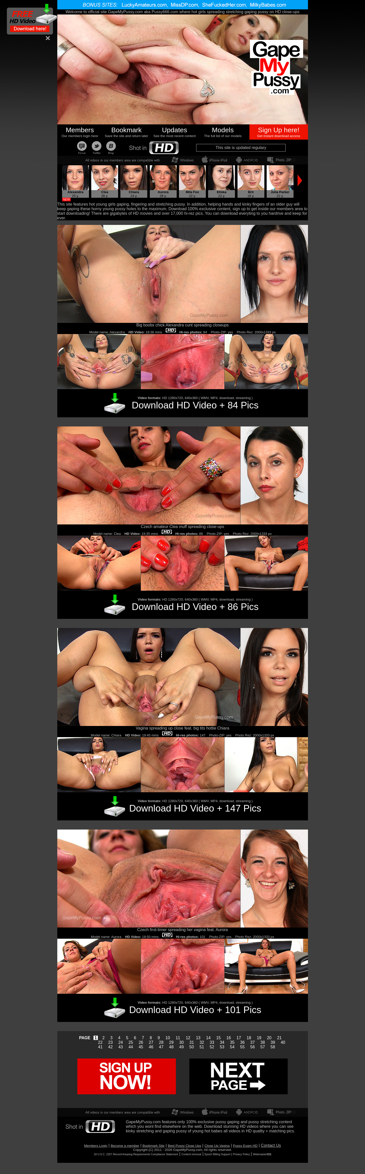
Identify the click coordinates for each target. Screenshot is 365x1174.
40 (283, 1042)
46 (151, 1047)
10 (168, 1038)
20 (269, 1038)
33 (212, 1042)
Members (80, 130)
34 (222, 1042)
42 (110, 1047)
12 (188, 1038)
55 (242, 1047)
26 (141, 1042)
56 (252, 1047)
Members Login (95, 1146)
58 (272, 1047)
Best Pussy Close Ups (184, 1146)
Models (223, 130)
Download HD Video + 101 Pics (195, 1009)
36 (242, 1042)
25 (131, 1042)
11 (178, 1038)
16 (228, 1038)
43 (120, 1047)
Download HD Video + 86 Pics (195, 606)
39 (272, 1042)
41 (100, 1047)
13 (198, 1038)
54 (232, 1047)
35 (232, 1042)
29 (171, 1042)
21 (279, 1038)
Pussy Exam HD (245, 1146)
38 (262, 1042)
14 (208, 1038)
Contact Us (271, 1145)
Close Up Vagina (217, 1146)
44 (131, 1047)
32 (201, 1042)
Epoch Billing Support (217, 1154)
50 (191, 1047)
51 (201, 1047)
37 (252, 1042)
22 (100, 1042)
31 (191, 1042)
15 (218, 1038)
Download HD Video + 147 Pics (195, 808)
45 (141, 1047)
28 (161, 1042)
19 (259, 1038)
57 (262, 1047)
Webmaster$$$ (262, 1154)
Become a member (125, 1146)
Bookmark (126, 130)
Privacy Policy (241, 1154)
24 (120, 1042)
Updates (174, 130)
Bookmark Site (153, 1146)
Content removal (191, 1154)
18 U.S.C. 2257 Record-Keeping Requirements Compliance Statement (136, 1154)
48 (171, 1047)
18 (249, 1038)
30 (181, 1042)
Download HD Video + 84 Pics (195, 405)
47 (161, 1047)
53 (222, 1047)
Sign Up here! (278, 130)
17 (238, 1038)
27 (151, 1042)
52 (212, 1047)
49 (181, 1047)
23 (110, 1042)
